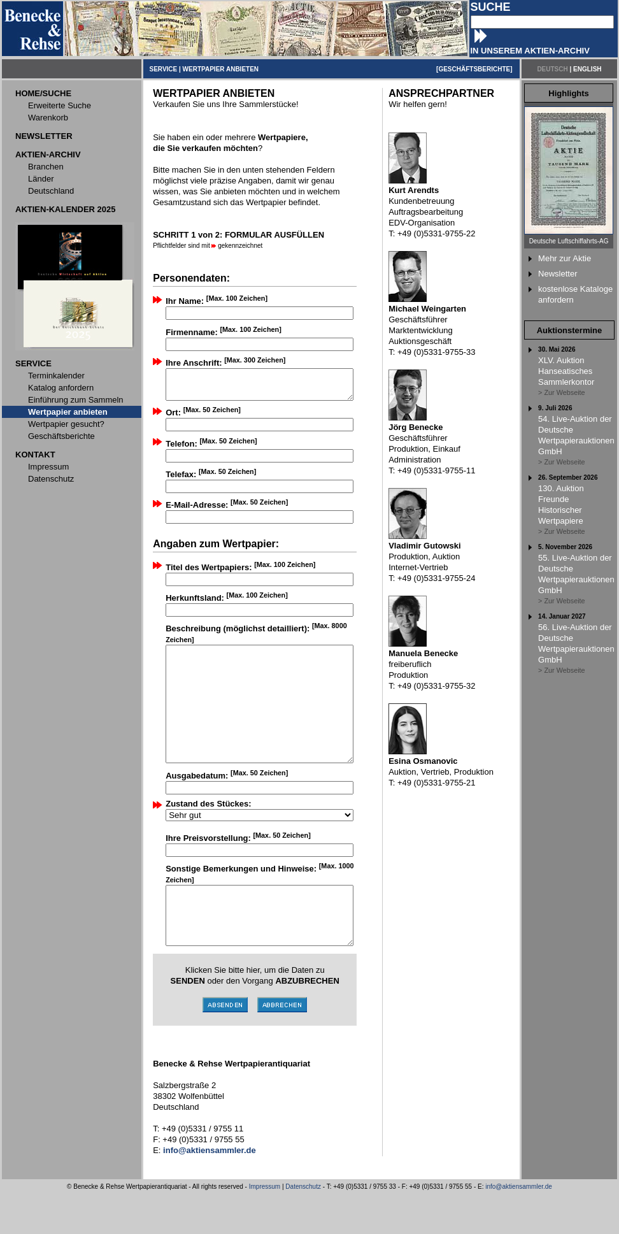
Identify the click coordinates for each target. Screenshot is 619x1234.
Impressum (264, 1226)
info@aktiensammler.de (518, 1226)
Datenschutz (303, 1226)
